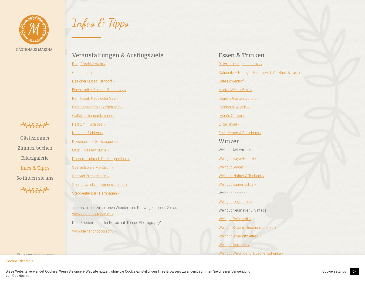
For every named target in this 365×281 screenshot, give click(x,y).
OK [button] (354, 271)
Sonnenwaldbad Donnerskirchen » (99, 184)
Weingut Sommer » (234, 245)
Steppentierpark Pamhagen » (95, 193)
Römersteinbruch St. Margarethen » (101, 159)
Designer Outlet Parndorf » (93, 81)
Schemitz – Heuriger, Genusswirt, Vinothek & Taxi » (259, 72)
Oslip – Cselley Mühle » (90, 150)
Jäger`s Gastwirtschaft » (238, 98)
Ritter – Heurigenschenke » (240, 64)
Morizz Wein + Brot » (235, 90)
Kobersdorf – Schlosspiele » (95, 141)
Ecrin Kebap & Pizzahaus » (240, 133)
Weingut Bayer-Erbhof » (238, 158)
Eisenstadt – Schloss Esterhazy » (99, 90)
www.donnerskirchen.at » (92, 214)
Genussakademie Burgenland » (97, 107)
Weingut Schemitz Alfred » (240, 236)
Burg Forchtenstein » (88, 64)
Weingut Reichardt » (235, 219)
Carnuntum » (82, 72)
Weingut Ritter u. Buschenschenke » (247, 227)
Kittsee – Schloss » (87, 133)
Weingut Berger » (232, 167)
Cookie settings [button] (334, 271)
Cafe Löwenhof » (232, 81)
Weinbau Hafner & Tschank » (241, 176)
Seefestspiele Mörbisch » (92, 167)
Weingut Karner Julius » (237, 184)
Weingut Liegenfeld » (235, 201)
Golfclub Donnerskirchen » (93, 115)
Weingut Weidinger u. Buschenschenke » (251, 253)
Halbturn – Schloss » (88, 124)
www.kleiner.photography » (94, 231)
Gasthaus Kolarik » (234, 107)
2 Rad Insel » (229, 124)
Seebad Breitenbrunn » (90, 176)
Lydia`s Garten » (231, 115)
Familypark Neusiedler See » (95, 98)
